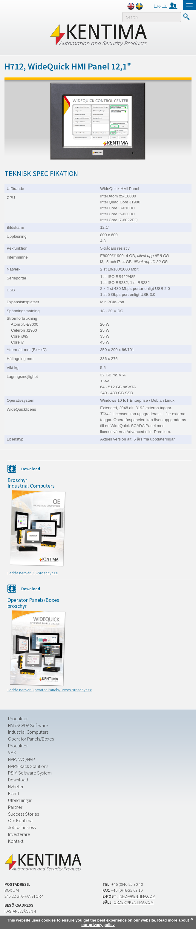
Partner (15, 807)
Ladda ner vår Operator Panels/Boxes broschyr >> (49, 690)
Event (13, 793)
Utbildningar (20, 800)
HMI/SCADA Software (28, 725)
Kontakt (15, 841)
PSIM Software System (30, 773)
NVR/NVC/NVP (21, 759)
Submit (186, 16)
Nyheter (16, 786)
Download (18, 780)
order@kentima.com (134, 902)
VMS (12, 752)
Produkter (18, 718)
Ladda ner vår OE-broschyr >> (32, 573)
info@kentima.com (137, 896)
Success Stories (23, 814)
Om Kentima (20, 820)
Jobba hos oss (22, 827)
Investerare (19, 834)
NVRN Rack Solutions (28, 766)
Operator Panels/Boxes (31, 739)
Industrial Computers (28, 732)
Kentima (98, 35)
